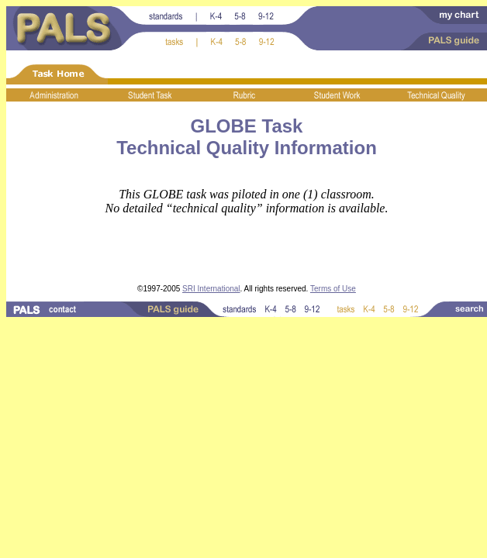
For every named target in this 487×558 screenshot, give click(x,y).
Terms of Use (333, 288)
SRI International (211, 288)
